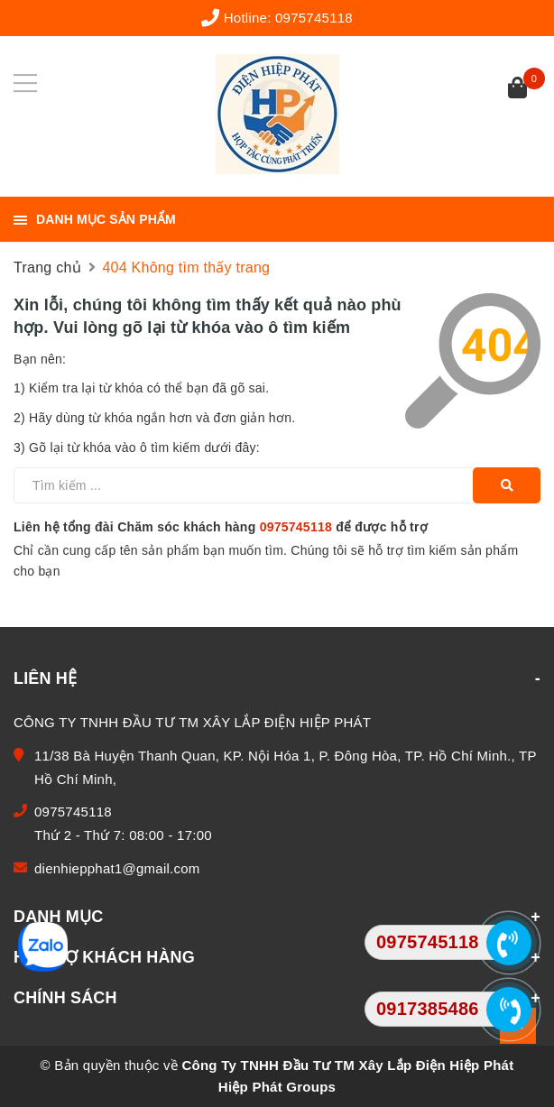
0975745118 (314, 17)
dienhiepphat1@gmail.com (117, 868)
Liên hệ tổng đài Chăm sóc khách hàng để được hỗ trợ (221, 527)
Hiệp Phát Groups (277, 1086)
